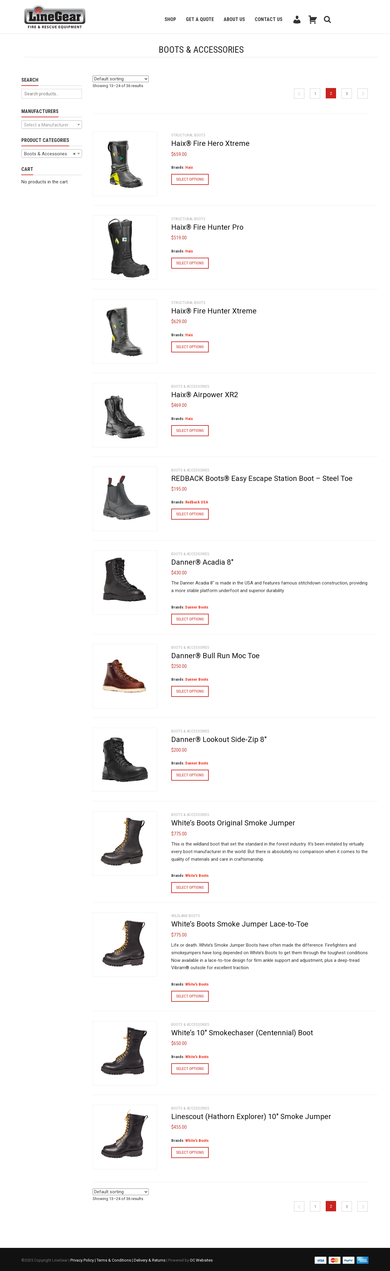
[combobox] (51, 124)
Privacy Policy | (83, 1258)
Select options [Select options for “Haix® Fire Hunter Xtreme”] (190, 346)
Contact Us (268, 19)
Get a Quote (200, 19)
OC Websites (201, 1258)
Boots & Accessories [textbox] (50, 154)
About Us (234, 19)
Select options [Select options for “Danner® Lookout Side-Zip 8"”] (190, 774)
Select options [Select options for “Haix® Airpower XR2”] (190, 429)
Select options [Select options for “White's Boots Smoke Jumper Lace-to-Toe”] (190, 995)
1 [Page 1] (315, 93)
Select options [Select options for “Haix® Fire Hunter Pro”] (190, 262)
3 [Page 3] (347, 93)
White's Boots (197, 875)
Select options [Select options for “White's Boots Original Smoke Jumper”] (190, 886)
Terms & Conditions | (115, 1258)
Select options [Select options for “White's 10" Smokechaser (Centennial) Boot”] (190, 1067)
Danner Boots (196, 606)
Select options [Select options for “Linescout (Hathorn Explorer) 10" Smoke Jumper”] (190, 1151)
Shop (170, 19)
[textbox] (52, 125)
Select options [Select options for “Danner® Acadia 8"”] (190, 618)
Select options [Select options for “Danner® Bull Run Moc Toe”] (190, 690)
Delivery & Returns (149, 1258)
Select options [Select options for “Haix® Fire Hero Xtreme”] (190, 178)
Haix (189, 166)
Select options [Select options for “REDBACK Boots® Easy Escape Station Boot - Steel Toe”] (190, 513)
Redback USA (196, 501)
